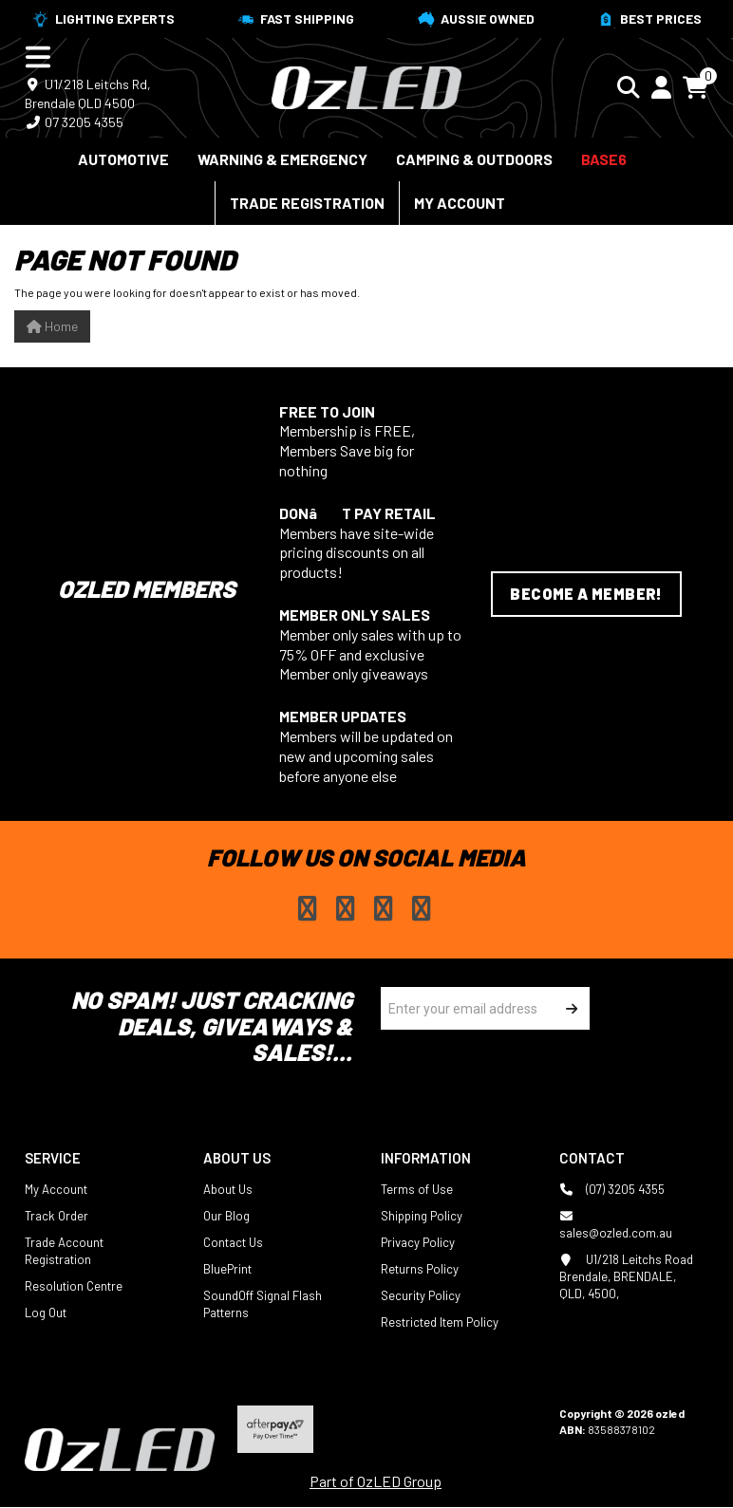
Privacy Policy (418, 1242)
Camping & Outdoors (474, 159)
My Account (459, 203)
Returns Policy (420, 1268)
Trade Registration (307, 203)
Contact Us (233, 1242)
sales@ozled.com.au (615, 1223)
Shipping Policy (421, 1215)
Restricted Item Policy (439, 1322)
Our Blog (226, 1215)
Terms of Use (417, 1189)
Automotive (123, 159)
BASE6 (604, 159)
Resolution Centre (73, 1286)
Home (52, 326)
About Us (228, 1189)
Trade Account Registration (64, 1251)
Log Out (45, 1312)
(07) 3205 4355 (612, 1189)
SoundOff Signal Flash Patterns (262, 1304)
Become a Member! (586, 594)
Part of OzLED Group (376, 1481)
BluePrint (227, 1268)
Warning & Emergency (282, 159)
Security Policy (420, 1295)
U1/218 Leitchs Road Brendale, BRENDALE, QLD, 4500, (626, 1276)
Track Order (56, 1215)
